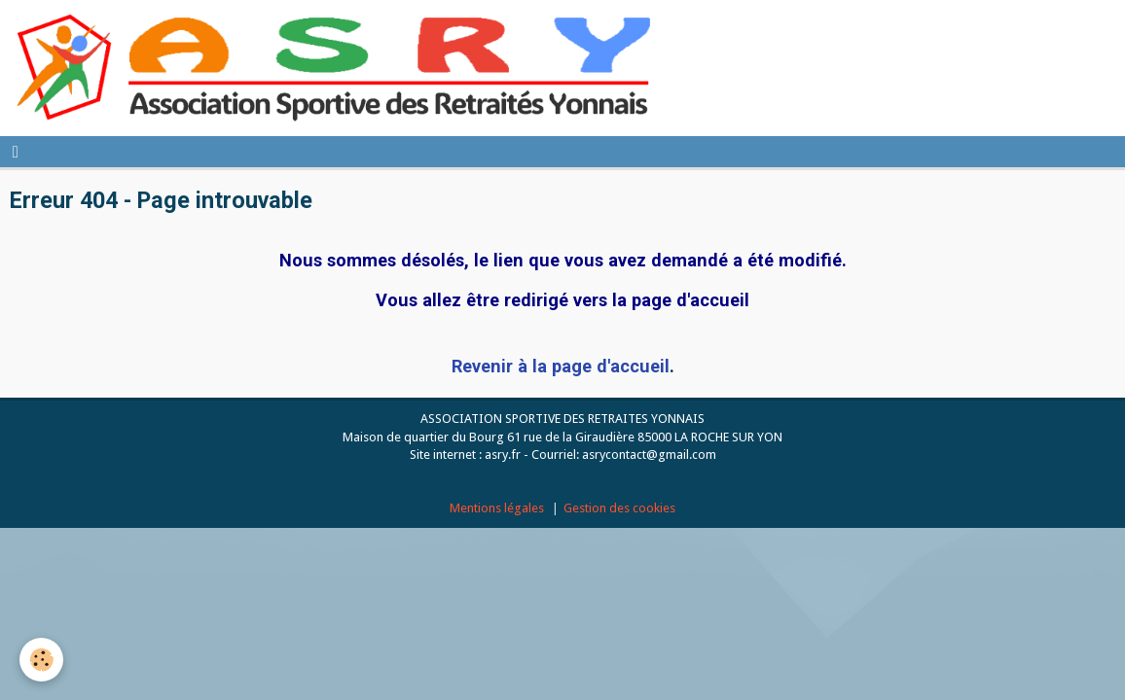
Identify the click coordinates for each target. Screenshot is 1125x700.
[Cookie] (41, 660)
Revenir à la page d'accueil (561, 366)
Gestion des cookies (619, 508)
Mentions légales (497, 508)
